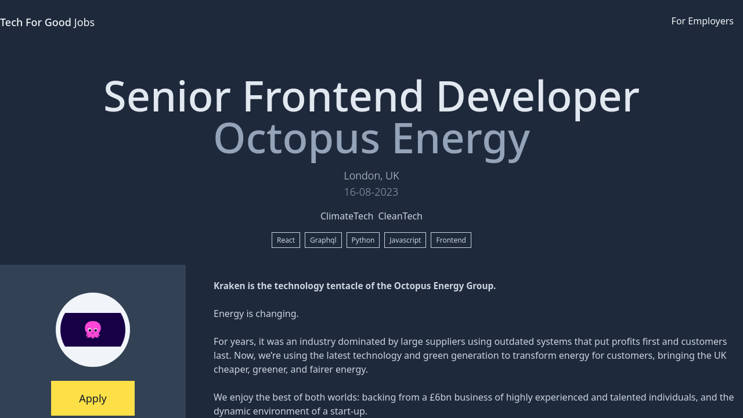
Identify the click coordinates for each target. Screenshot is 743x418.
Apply (92, 398)
